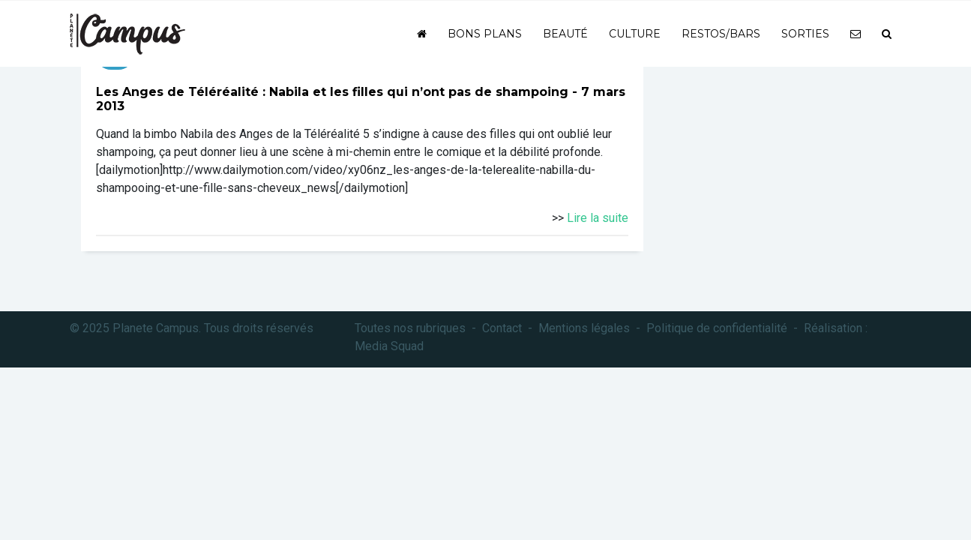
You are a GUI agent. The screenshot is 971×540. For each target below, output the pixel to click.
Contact (502, 328)
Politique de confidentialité (716, 328)
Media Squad (389, 346)
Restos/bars (721, 33)
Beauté (565, 33)
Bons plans (485, 33)
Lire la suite (597, 218)
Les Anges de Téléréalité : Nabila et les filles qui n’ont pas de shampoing (332, 92)
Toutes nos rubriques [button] (410, 328)
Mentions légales (584, 328)
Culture (635, 33)
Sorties (805, 33)
